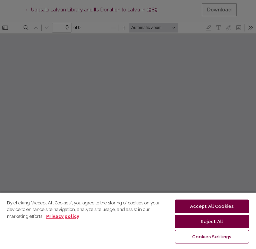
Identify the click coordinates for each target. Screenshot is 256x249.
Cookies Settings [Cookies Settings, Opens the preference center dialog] (211, 236)
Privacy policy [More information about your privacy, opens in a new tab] (62, 216)
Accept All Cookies (212, 206)
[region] (128, 220)
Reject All (212, 221)
